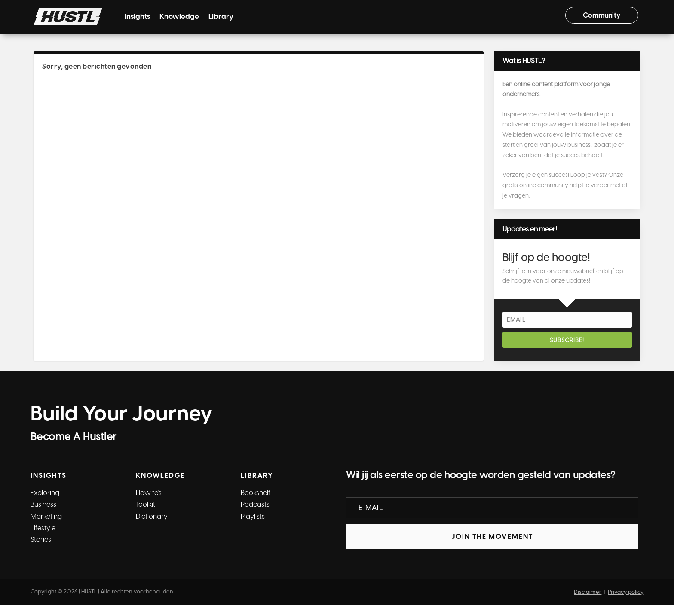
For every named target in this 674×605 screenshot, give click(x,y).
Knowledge (179, 17)
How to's (149, 493)
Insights (137, 17)
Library (220, 17)
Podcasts (255, 504)
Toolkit (145, 504)
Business (43, 504)
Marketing (46, 516)
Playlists (253, 516)
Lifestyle (43, 528)
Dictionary (152, 516)
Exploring (45, 493)
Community (602, 15)
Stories (41, 539)
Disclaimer (587, 592)
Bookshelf (255, 493)
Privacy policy (625, 592)
